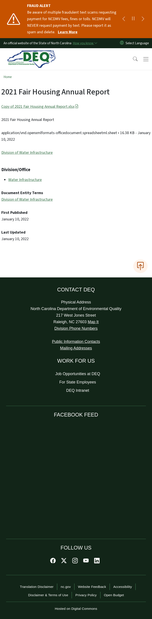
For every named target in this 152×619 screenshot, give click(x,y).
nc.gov (66, 587)
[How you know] (84, 43)
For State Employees (77, 382)
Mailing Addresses (76, 348)
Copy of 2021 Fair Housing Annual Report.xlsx (40, 106)
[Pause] (133, 19)
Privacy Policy (86, 595)
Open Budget (114, 595)
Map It (93, 322)
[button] (132, 59)
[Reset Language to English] (122, 43)
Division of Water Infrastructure (27, 152)
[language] (138, 43)
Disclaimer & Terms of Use (48, 595)
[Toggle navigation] (146, 59)
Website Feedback (92, 587)
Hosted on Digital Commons (76, 608)
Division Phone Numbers (76, 328)
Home (7, 76)
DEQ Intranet (77, 390)
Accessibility (122, 587)
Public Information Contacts (76, 341)
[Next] (143, 19)
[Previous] (123, 19)
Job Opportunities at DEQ (77, 374)
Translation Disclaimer (37, 587)
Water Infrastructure (25, 180)
